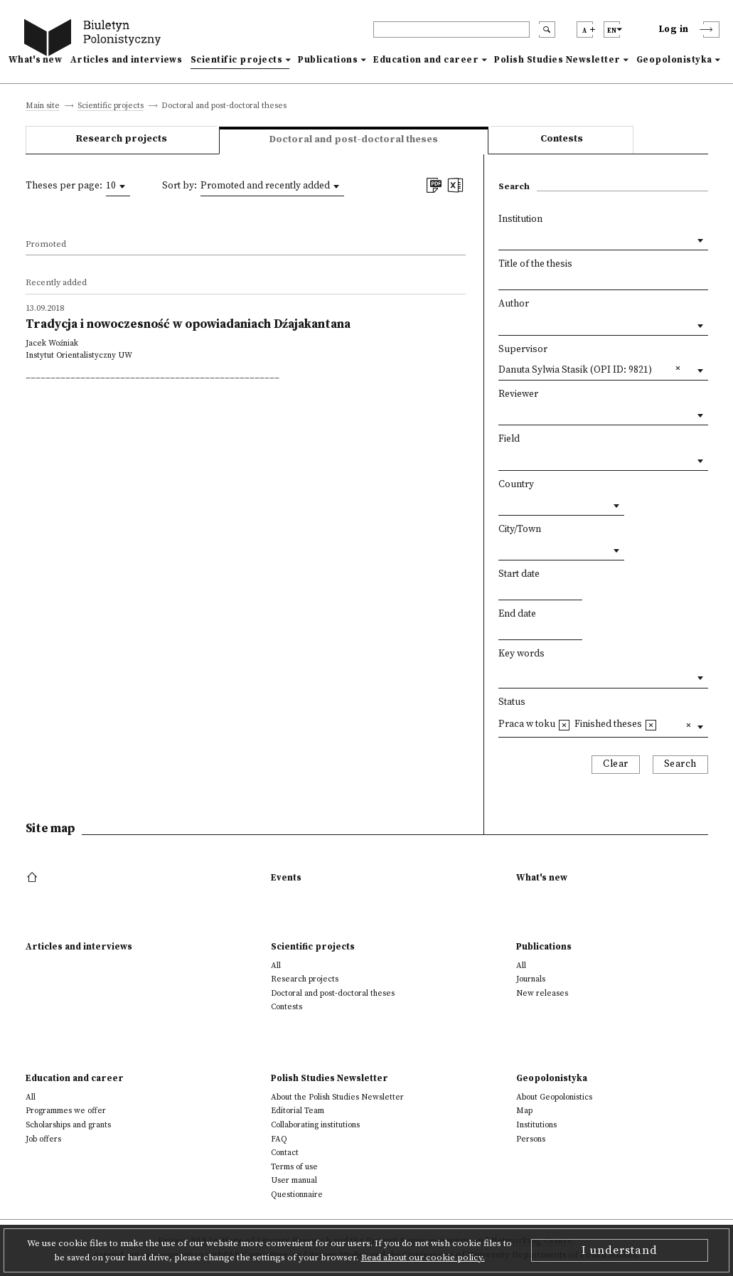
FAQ (279, 1139)
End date (517, 614)
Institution (520, 219)
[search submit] (547, 29)
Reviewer (518, 394)
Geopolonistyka (674, 59)
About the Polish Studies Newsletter (337, 1097)
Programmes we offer (66, 1110)
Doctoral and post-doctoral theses (333, 993)
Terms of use (294, 1166)
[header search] (451, 29)
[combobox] (118, 186)
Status (511, 702)
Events (286, 877)
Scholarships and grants (68, 1125)
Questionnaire (297, 1194)
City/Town (519, 529)
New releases (542, 993)
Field (509, 439)
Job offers (43, 1139)
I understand (620, 1250)
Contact (285, 1152)
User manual (294, 1180)
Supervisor (522, 350)
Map (524, 1110)
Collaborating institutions (315, 1125)
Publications (328, 59)
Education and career (425, 59)
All (276, 965)
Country (516, 485)
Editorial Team (297, 1110)
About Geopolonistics (554, 1097)
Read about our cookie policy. (423, 1257)
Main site (43, 106)
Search (680, 764)
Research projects (121, 139)
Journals (530, 979)
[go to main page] (95, 39)
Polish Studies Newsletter (557, 59)
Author (513, 304)
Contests (561, 139)
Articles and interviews (126, 59)
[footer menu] (34, 877)
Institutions (536, 1125)
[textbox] (501, 675)
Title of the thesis (535, 264)
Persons (530, 1139)
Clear (615, 764)
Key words (521, 654)
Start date (519, 574)
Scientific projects (237, 59)
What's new (35, 59)
